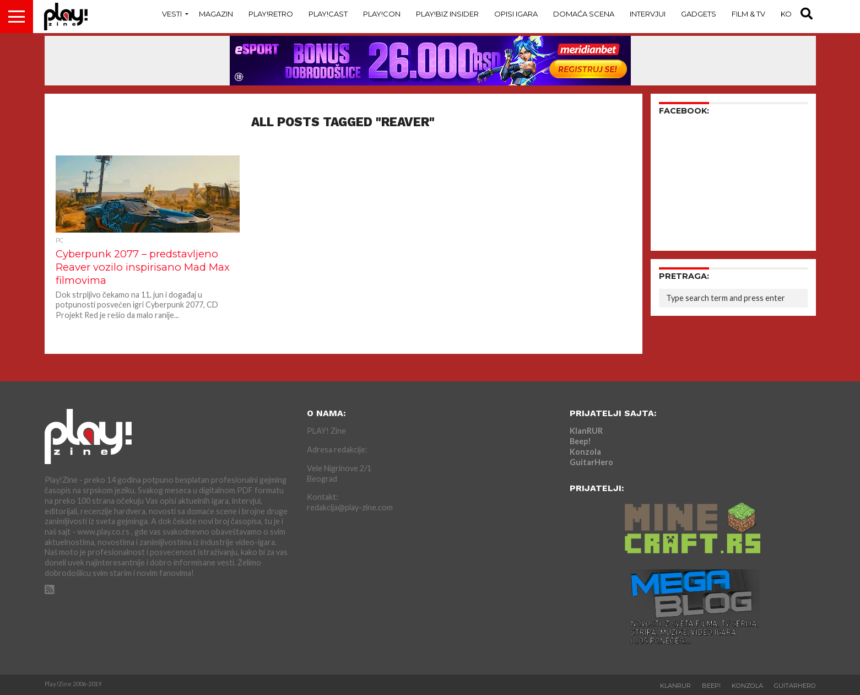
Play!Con (382, 13)
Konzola (585, 451)
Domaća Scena (583, 13)
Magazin (216, 13)
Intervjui (648, 13)
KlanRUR (586, 430)
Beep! (580, 441)
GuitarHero (591, 462)
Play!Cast (328, 13)
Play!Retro (270, 13)
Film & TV (748, 13)
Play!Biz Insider (447, 13)
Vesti (172, 13)
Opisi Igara (516, 13)
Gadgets (698, 13)
